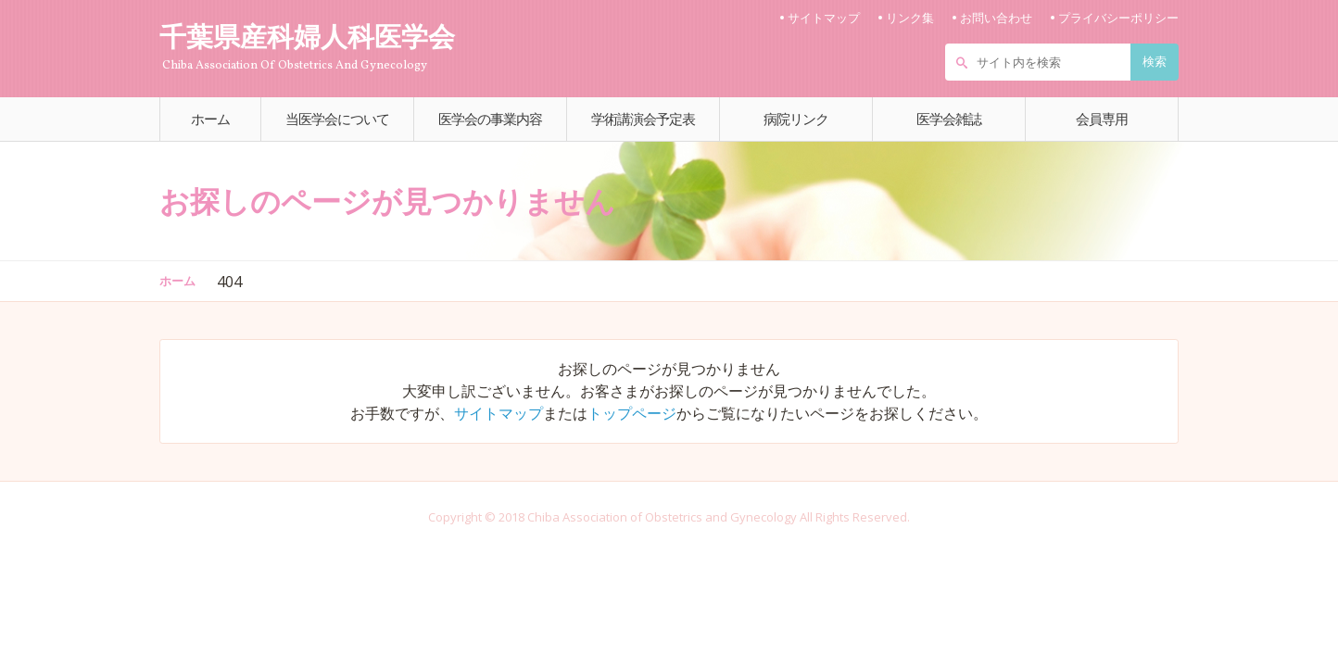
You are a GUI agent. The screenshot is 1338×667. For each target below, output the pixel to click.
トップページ (631, 413)
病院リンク (796, 118)
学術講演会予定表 (643, 118)
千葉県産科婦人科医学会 (321, 45)
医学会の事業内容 (490, 118)
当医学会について (337, 118)
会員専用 (1102, 118)
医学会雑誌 (948, 118)
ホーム (210, 118)
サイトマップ (498, 413)
